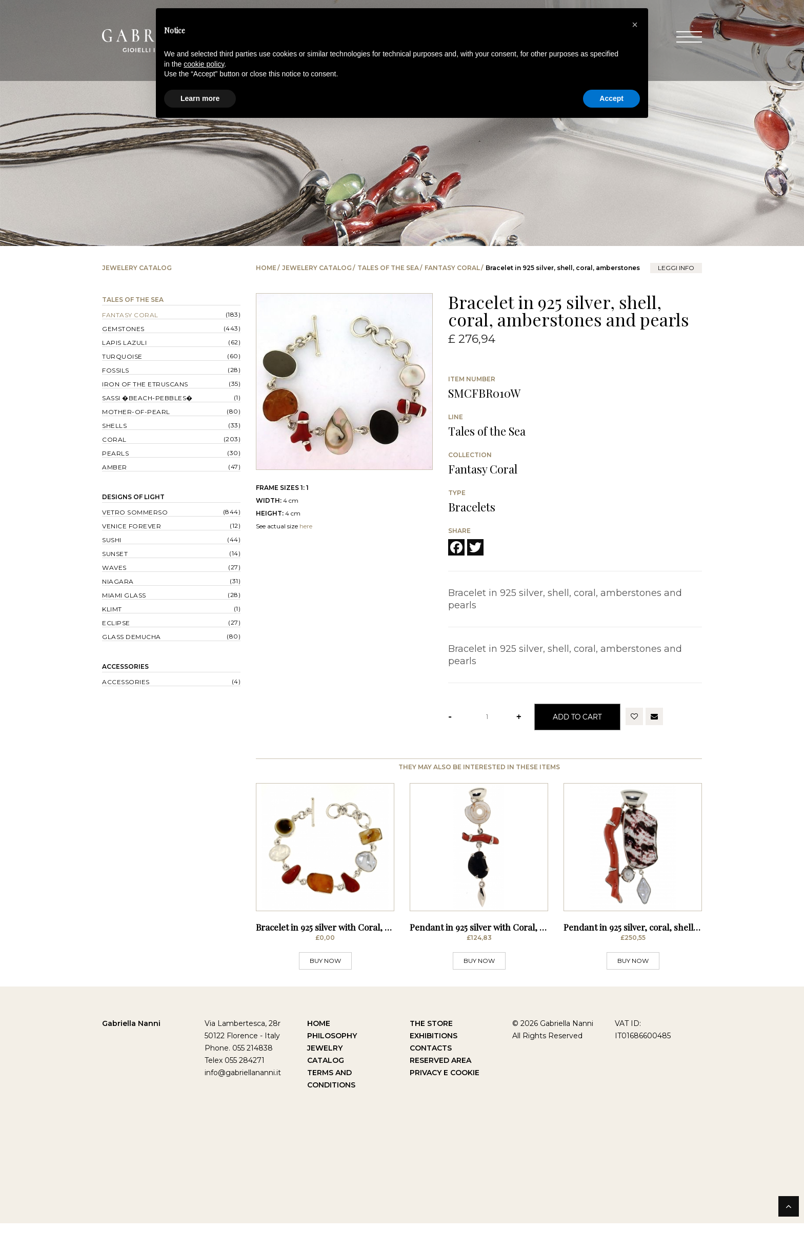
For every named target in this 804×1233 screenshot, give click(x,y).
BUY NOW (325, 970)
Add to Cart (577, 716)
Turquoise (122, 356)
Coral (114, 439)
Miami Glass (124, 595)
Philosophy (332, 1045)
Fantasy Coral (452, 268)
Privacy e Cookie (444, 1082)
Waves (114, 567)
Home (266, 268)
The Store (431, 1033)
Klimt (112, 609)
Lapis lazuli (124, 342)
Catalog (325, 1070)
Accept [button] (611, 98)
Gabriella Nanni (131, 1033)
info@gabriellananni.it (243, 1082)
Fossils (115, 370)
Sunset (115, 554)
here (305, 526)
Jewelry (325, 1057)
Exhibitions (433, 1045)
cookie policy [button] (204, 64)
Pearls (115, 453)
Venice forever (131, 526)
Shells (114, 425)
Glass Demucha (131, 637)
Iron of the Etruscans (145, 384)
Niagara (118, 581)
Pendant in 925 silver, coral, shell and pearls (651, 937)
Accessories (125, 666)
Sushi (112, 540)
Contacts (431, 1057)
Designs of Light (133, 497)
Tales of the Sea (388, 268)
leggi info (676, 268)
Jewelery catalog (317, 268)
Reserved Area (440, 1070)
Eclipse (116, 623)
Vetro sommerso (135, 512)
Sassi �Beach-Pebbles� (147, 398)
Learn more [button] (199, 98)
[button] (635, 24)
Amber (114, 467)
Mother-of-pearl (136, 412)
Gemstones (123, 329)
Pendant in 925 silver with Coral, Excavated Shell (505, 937)
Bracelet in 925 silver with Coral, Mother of (340, 937)
